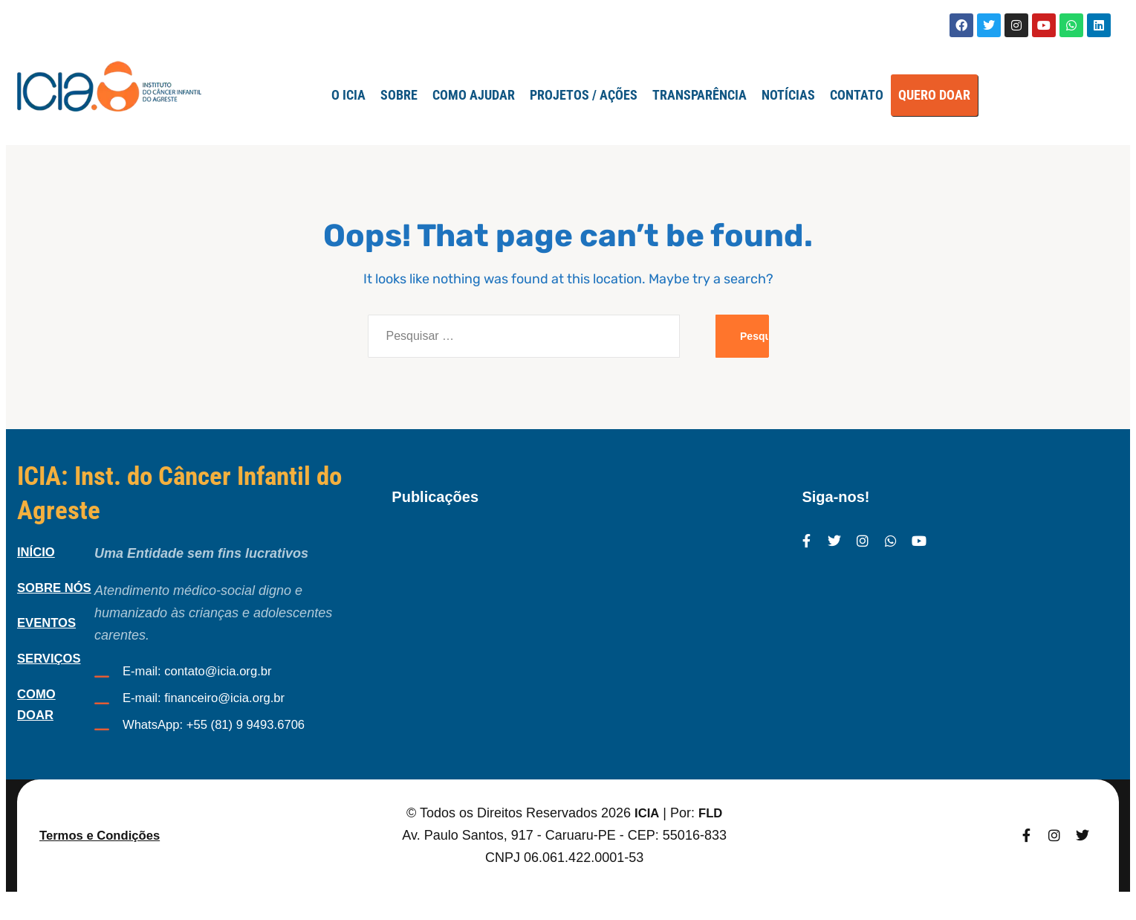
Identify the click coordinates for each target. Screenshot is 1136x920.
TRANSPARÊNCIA (699, 95)
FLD (711, 836)
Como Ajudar (473, 95)
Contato (856, 95)
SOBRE (399, 95)
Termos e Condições (104, 858)
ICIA (645, 836)
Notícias (788, 95)
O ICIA (348, 95)
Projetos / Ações (583, 95)
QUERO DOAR (934, 95)
